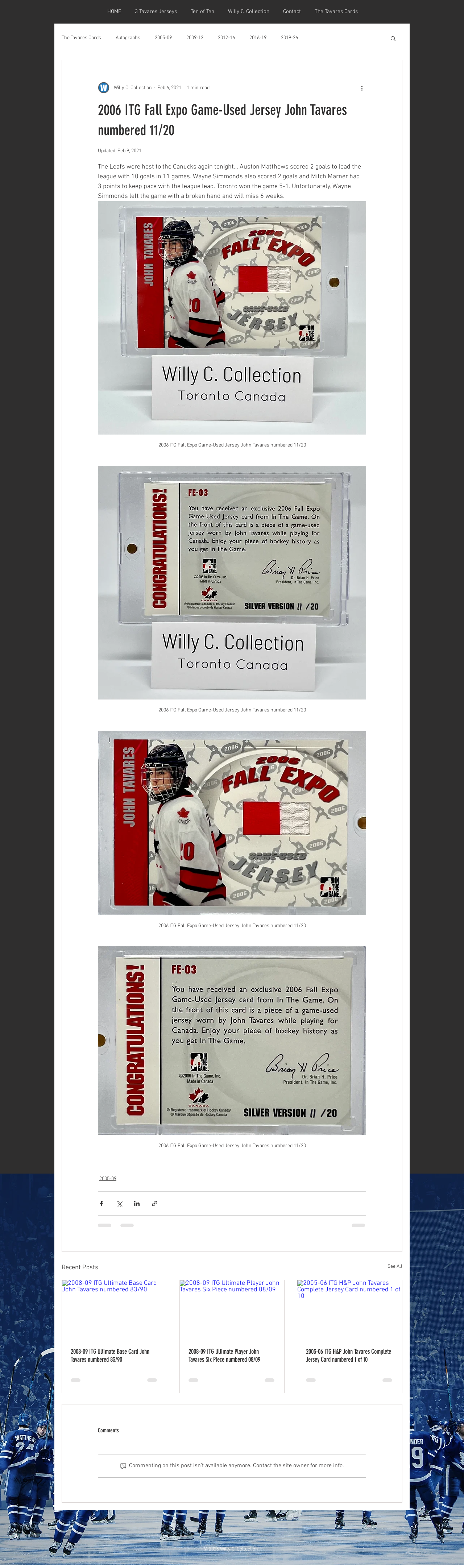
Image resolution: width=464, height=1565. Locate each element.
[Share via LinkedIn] (136, 1203)
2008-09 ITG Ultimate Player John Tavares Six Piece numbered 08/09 (224, 1355)
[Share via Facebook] (101, 1203)
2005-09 (163, 38)
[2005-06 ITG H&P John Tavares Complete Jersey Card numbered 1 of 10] (349, 1309)
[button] (393, 38)
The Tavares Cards (81, 38)
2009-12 (194, 38)
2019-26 (289, 38)
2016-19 (257, 38)
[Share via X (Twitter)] (119, 1203)
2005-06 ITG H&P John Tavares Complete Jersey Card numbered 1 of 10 (348, 1355)
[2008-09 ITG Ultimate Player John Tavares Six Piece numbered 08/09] (232, 1309)
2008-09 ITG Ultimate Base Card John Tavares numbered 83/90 (110, 1355)
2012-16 (226, 38)
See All (395, 1266)
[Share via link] (154, 1203)
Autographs (128, 38)
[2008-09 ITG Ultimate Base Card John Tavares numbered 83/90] (114, 1309)
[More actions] (361, 87)
